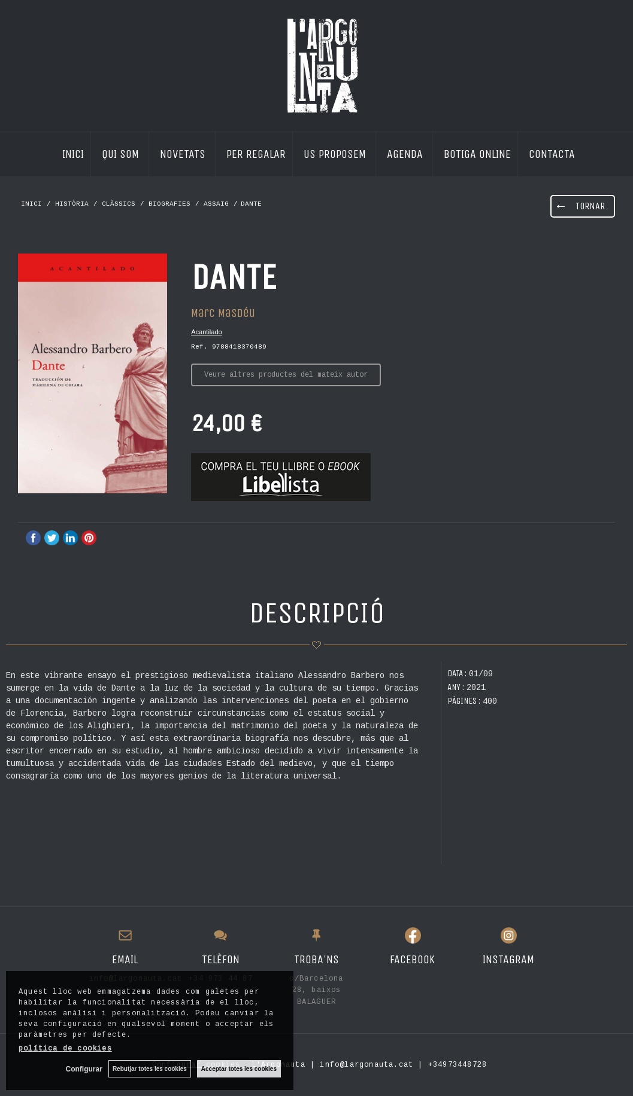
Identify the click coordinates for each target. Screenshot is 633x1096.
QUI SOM (122, 153)
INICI (73, 153)
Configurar (84, 1069)
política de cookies (65, 1049)
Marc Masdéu (223, 313)
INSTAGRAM (508, 959)
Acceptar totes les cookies (239, 1069)
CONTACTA (552, 153)
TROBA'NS (316, 959)
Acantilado (206, 331)
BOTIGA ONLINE (477, 153)
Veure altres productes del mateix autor (286, 375)
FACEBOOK (412, 959)
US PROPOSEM (336, 153)
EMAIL (125, 959)
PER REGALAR (256, 153)
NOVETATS (184, 153)
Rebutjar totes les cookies (150, 1069)
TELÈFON (221, 959)
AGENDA (406, 153)
